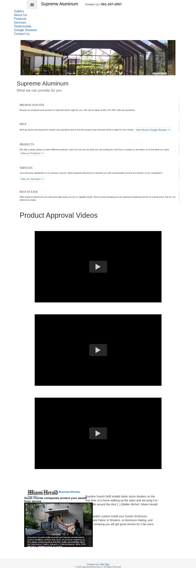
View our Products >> (32, 153)
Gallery (19, 11)
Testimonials (22, 26)
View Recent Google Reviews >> (153, 130)
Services (20, 22)
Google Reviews (25, 30)
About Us (20, 15)
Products (20, 18)
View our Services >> (32, 179)
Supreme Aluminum (60, 4)
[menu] (29, 22)
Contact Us (22, 34)
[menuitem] (29, 11)
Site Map (104, 564)
